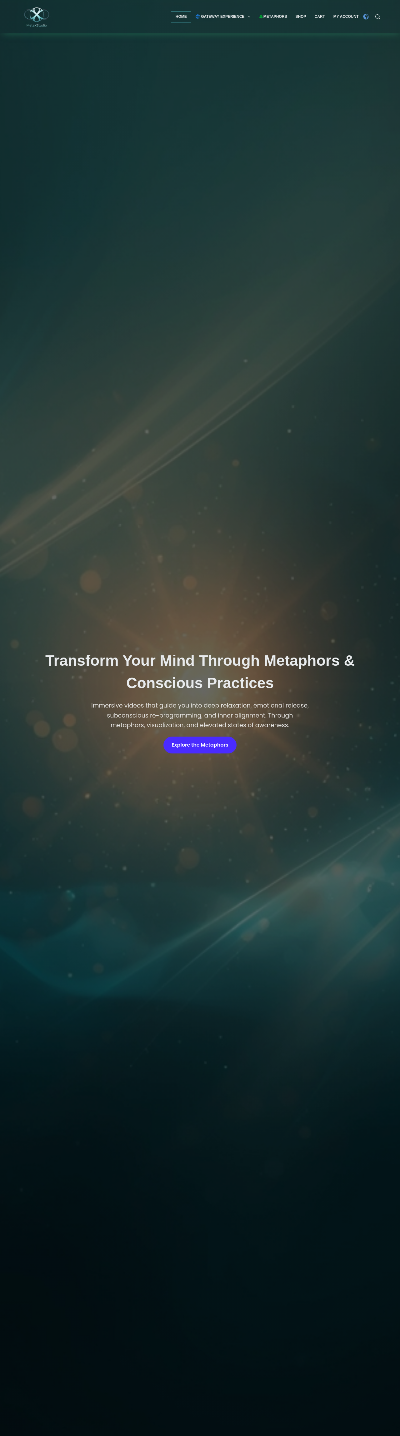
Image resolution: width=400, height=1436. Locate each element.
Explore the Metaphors (200, 744)
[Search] (377, 16)
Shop (300, 16)
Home (181, 16)
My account (346, 16)
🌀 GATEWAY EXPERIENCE (224, 17)
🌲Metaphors (273, 16)
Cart (320, 16)
